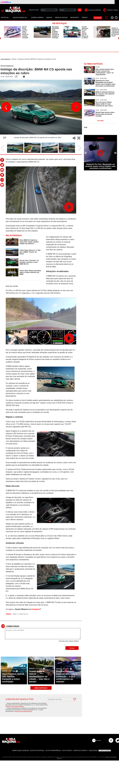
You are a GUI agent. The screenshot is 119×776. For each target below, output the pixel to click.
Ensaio (49, 17)
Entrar (98, 18)
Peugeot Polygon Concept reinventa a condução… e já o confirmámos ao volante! (66, 676)
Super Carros (37, 17)
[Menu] (2, 10)
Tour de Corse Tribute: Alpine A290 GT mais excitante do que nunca (104, 104)
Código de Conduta (80, 750)
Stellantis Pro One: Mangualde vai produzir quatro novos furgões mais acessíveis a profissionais (105, 83)
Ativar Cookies (104, 750)
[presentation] (59, 706)
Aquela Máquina (5, 59)
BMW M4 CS (23, 614)
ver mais (100, 120)
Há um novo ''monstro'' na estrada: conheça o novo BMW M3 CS (29, 262)
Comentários (12, 626)
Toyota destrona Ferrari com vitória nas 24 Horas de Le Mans (85, 32)
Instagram (36, 609)
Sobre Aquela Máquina (20, 750)
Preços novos (61, 17)
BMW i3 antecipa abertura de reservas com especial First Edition (105, 93)
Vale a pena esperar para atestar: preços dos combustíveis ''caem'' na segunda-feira (105, 71)
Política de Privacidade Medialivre (15, 706)
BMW (15, 614)
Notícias (5, 17)
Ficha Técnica (67, 750)
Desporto (74, 17)
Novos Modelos (20, 17)
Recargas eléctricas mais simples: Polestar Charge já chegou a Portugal (55, 32)
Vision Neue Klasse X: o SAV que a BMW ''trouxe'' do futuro (30, 252)
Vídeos (85, 17)
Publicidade (93, 750)
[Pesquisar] (106, 17)
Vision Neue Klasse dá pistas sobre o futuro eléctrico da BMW (30, 272)
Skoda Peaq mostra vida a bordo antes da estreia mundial (25, 32)
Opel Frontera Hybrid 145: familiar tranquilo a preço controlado (13, 678)
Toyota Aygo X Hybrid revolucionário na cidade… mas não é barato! (39, 676)
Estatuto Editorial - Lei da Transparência (45, 750)
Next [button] (75, 107)
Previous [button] (6, 107)
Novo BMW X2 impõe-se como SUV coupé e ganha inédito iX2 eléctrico (29, 241)
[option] (16, 32)
